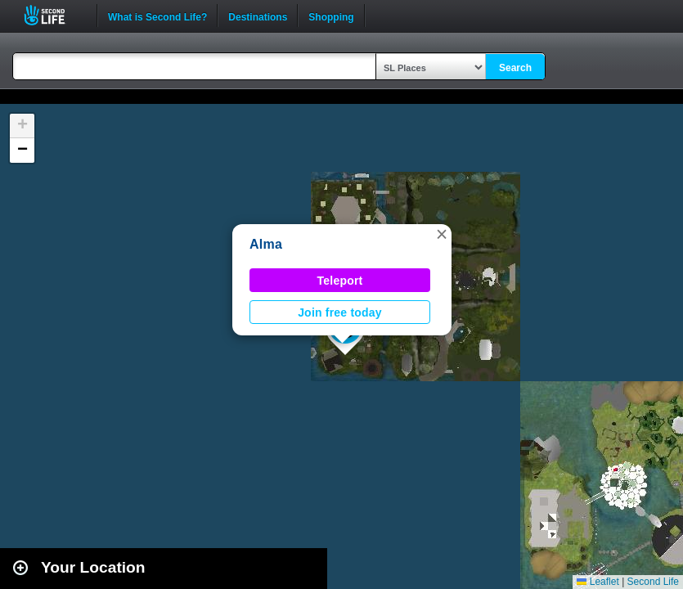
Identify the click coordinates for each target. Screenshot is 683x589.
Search (515, 68)
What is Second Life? (157, 15)
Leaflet (597, 581)
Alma (265, 244)
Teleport (340, 280)
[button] (442, 234)
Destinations (257, 15)
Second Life (53, 15)
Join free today (340, 312)
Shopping (330, 15)
